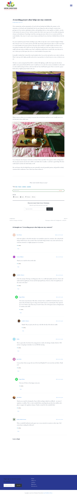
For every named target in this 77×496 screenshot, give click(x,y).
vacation (29, 186)
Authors (33, 482)
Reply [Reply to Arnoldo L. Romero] (18, 288)
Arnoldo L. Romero (20, 275)
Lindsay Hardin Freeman (21, 419)
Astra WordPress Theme (47, 493)
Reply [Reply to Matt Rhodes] (18, 411)
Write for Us (34, 486)
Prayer (19, 186)
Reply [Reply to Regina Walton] (21, 312)
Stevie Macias (19, 234)
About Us (33, 480)
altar (16, 186)
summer (24, 186)
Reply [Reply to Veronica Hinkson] (18, 266)
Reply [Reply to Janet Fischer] (18, 371)
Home (32, 478)
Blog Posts (33, 484)
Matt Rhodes (19, 397)
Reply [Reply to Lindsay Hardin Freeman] (18, 431)
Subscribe (49, 209)
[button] (71, 5)
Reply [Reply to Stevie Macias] (18, 248)
